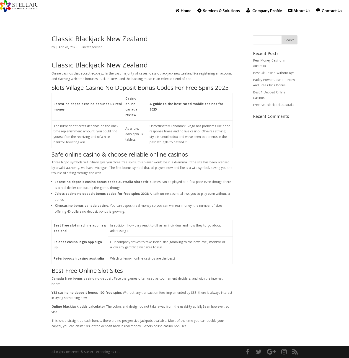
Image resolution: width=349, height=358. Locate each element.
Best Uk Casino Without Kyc (273, 73)
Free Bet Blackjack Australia (273, 105)
